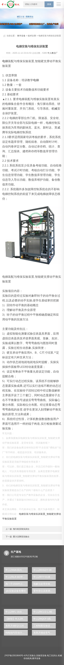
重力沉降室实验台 (20, 536)
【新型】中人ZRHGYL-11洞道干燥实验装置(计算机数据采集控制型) (16, 618)
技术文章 (32, 36)
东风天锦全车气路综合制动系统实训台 (44, 632)
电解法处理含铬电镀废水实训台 (44, 584)
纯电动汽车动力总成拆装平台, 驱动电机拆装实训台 (16, 632)
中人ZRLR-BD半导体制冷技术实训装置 (16, 577)
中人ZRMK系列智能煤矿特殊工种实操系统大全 (16, 570)
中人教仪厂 (52, 53)
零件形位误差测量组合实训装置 (44, 590)
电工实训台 (52, 655)
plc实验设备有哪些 (16, 590)
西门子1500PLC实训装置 (16, 584)
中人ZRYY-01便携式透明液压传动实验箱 (44, 577)
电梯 (5, 61)
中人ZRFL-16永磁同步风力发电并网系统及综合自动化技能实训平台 (16, 611)
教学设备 (21, 36)
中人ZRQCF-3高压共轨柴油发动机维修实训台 (44, 618)
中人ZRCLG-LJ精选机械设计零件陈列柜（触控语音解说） (44, 611)
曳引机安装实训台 (20, 529)
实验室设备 (41, 655)
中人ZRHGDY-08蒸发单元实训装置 (44, 570)
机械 (54, 108)
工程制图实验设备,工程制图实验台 (44, 625)
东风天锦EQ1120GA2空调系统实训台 (16, 625)
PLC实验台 (30, 655)
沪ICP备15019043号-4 (14, 655)
